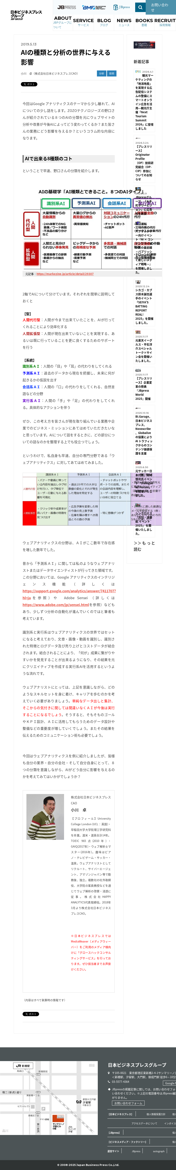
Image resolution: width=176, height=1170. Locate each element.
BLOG (104, 22)
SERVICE (83, 22)
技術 (111, 73)
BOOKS (144, 22)
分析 (101, 73)
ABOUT (63, 22)
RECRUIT (165, 22)
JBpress (136, 1151)
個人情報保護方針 (156, 1114)
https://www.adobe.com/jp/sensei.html (56, 604)
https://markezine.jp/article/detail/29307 (65, 274)
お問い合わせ (159, 7)
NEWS (124, 22)
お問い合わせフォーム (128, 1103)
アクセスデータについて (144, 1123)
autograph (159, 1151)
